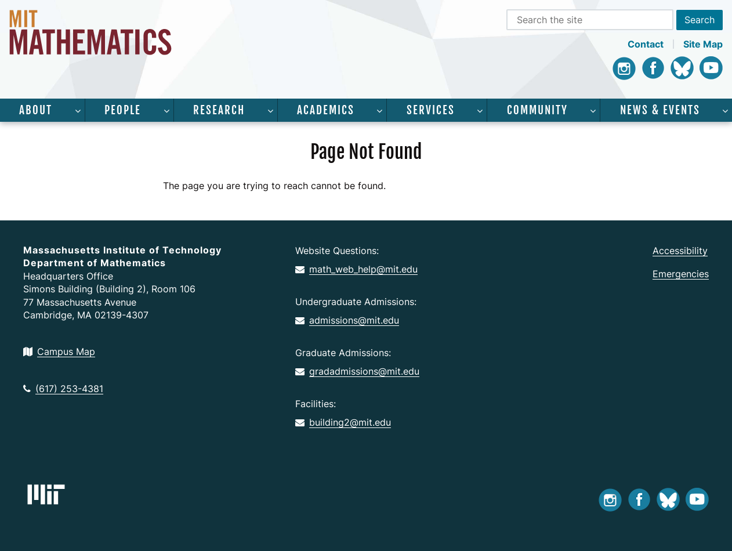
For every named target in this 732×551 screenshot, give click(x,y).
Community (537, 110)
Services (431, 110)
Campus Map (59, 351)
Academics (325, 110)
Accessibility (680, 250)
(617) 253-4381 (63, 388)
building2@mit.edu (343, 422)
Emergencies (681, 274)
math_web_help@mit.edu (356, 269)
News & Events (660, 110)
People (122, 110)
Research (219, 110)
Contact (646, 44)
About (35, 110)
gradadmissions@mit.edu (357, 371)
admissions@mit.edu (347, 320)
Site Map (703, 44)
